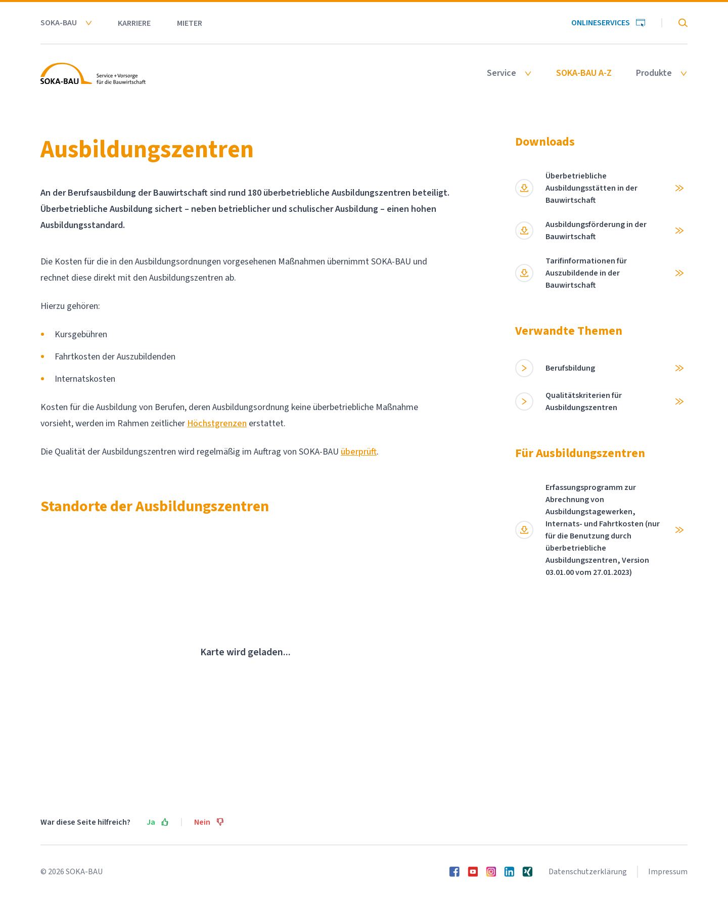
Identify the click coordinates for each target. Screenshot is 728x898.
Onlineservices (608, 22)
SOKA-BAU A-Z (584, 73)
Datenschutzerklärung (588, 871)
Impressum (668, 871)
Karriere (134, 23)
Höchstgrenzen (217, 423)
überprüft (359, 451)
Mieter (189, 23)
